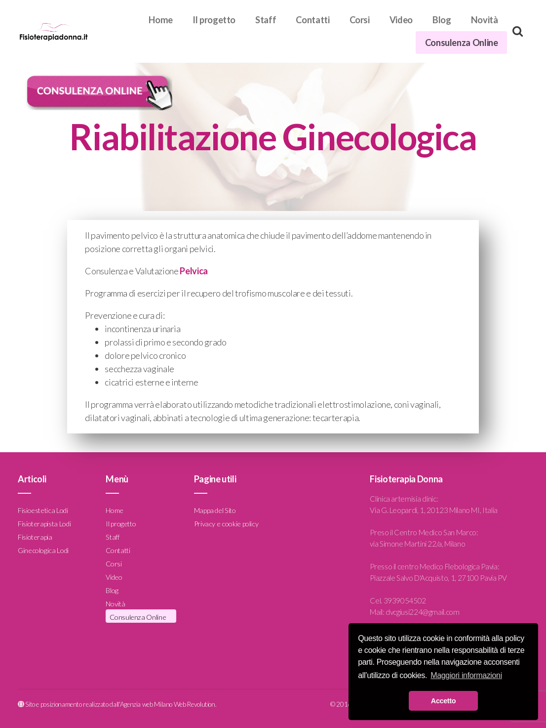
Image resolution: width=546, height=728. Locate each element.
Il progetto (214, 19)
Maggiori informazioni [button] (466, 675)
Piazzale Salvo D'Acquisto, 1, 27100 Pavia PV (438, 577)
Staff (265, 19)
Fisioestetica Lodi (43, 510)
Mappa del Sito (215, 510)
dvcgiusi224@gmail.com (422, 611)
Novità (484, 19)
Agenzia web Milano (146, 704)
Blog (441, 19)
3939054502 (405, 600)
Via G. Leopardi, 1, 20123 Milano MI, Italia (434, 510)
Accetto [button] (443, 701)
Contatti (312, 19)
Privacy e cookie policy (226, 523)
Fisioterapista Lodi (44, 523)
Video (401, 19)
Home (161, 19)
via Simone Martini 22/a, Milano (417, 543)
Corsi (360, 19)
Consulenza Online (461, 42)
